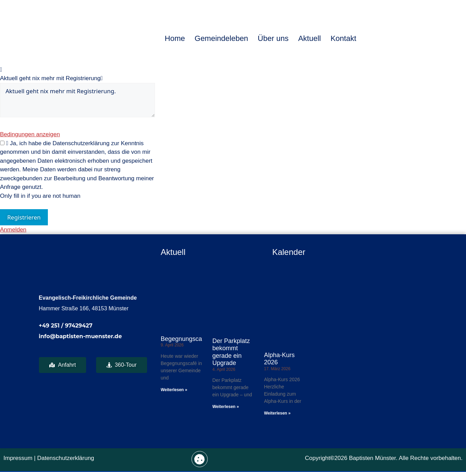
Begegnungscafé (184, 338)
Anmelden (13, 229)
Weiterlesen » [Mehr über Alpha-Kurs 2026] (277, 413)
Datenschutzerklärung (65, 458)
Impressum (17, 458)
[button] (199, 459)
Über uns (273, 38)
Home (175, 38)
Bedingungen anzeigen (30, 134)
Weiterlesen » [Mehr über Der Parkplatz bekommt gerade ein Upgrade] (226, 406)
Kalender (288, 252)
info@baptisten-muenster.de (80, 336)
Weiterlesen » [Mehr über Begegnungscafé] (174, 389)
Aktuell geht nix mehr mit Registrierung (50, 78)
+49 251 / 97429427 (66, 325)
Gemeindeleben (221, 38)
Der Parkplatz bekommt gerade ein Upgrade (231, 352)
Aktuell (309, 38)
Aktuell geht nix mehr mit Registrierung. (77, 100)
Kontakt (343, 38)
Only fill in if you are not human (40, 196)
